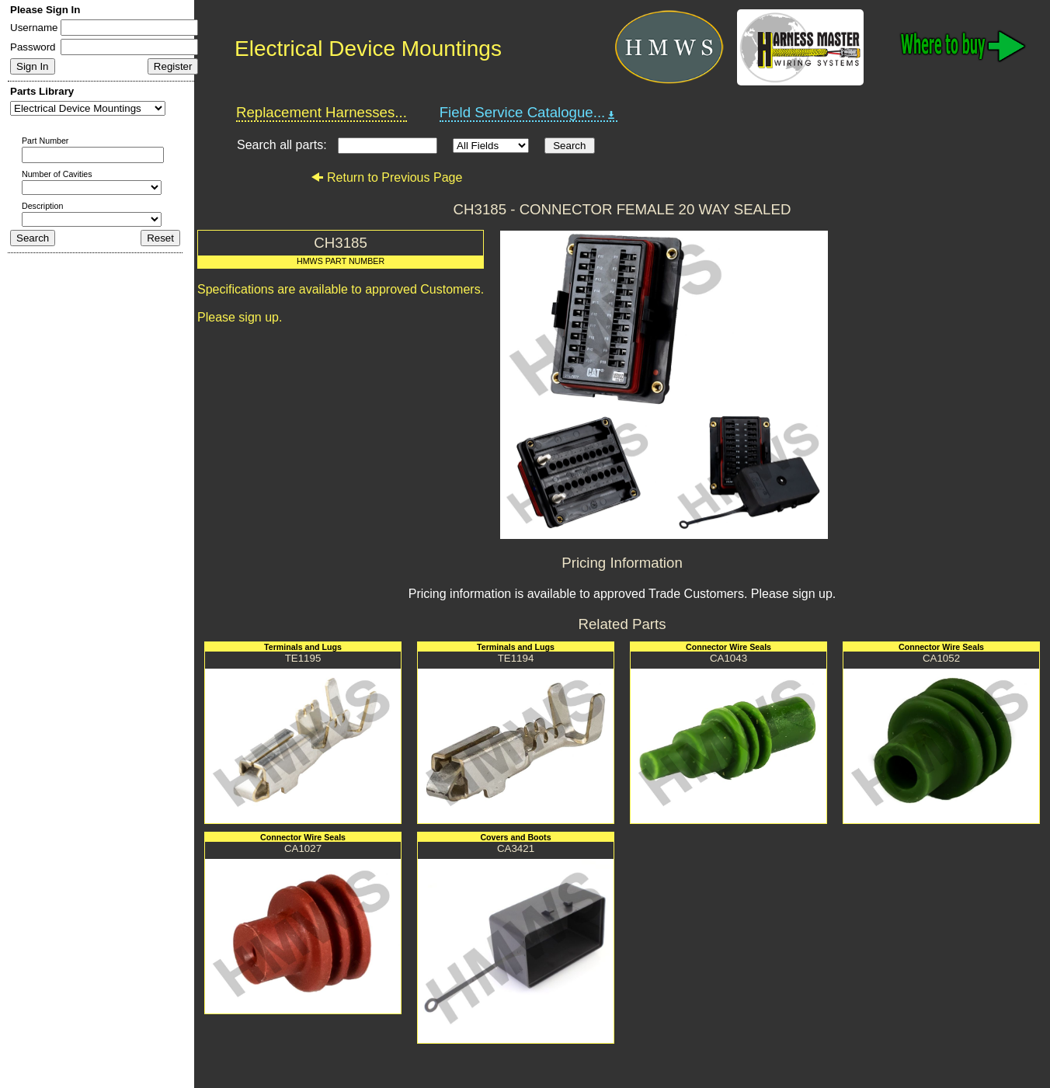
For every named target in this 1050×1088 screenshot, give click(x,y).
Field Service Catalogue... (529, 112)
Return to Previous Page (386, 177)
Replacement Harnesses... (321, 112)
